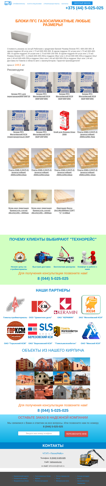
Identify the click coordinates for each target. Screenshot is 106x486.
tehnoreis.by (56, 462)
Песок (58, 478)
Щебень (37, 478)
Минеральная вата (62, 481)
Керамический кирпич (21, 476)
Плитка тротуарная (41, 481)
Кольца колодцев (83, 476)
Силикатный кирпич (20, 478)
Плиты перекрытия (62, 476)
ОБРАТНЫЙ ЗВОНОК (82, 3)
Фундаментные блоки (21, 481)
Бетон (79, 478)
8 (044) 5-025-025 (58, 458)
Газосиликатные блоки (43, 476)
